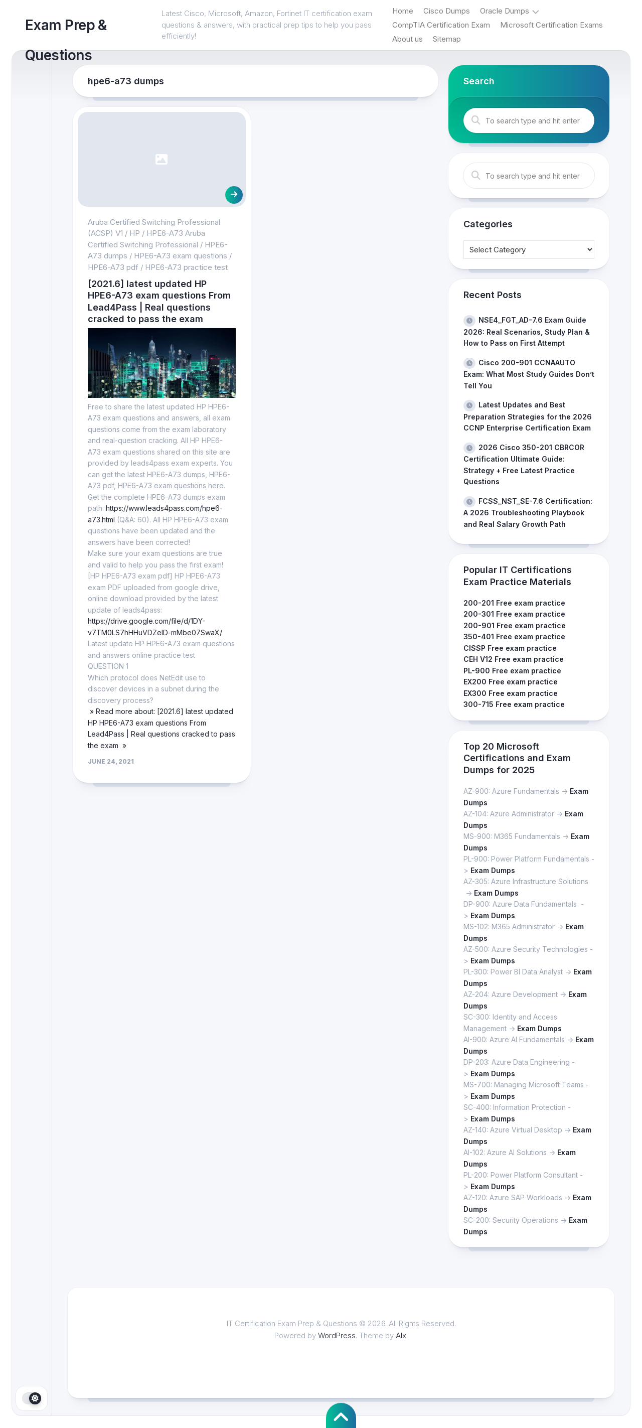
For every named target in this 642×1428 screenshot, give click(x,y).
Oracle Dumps (504, 11)
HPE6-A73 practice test (186, 267)
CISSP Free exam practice (510, 648)
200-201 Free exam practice (514, 603)
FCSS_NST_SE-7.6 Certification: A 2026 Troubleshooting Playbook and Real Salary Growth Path (527, 512)
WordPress (337, 1335)
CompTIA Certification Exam (441, 25)
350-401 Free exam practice (514, 636)
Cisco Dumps (446, 11)
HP (134, 233)
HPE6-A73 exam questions (180, 255)
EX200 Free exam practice (510, 681)
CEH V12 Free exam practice (513, 659)
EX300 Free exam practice (510, 693)
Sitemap (447, 39)
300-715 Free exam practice (514, 704)
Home (402, 11)
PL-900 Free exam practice (512, 670)
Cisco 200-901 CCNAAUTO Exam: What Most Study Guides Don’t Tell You (528, 374)
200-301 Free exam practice (514, 614)
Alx (401, 1335)
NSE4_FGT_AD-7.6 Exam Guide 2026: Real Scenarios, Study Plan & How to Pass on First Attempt (526, 331)
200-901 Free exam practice (514, 625)
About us (407, 39)
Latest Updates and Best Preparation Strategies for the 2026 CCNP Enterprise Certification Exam (527, 416)
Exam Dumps (492, 870)
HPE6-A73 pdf (113, 267)
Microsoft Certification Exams (551, 25)
